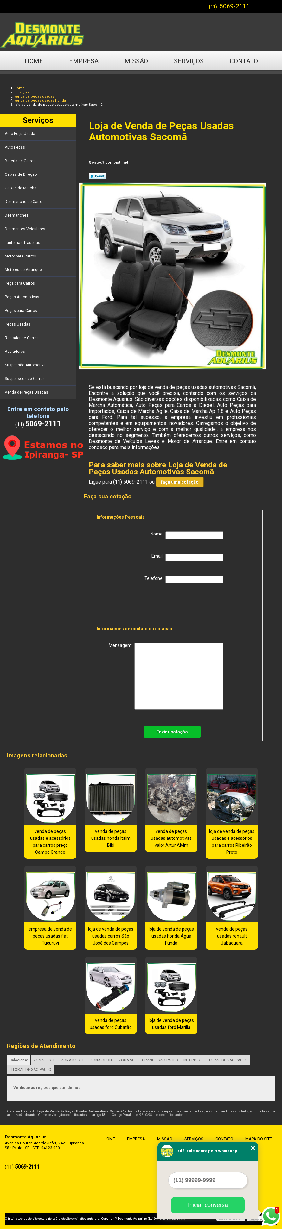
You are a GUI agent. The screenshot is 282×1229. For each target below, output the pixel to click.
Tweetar (97, 176)
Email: (187, 557)
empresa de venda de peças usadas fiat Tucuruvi (50, 936)
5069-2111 (235, 6)
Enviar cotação (172, 731)
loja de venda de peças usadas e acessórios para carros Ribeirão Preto (231, 842)
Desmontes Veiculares (25, 229)
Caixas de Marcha (21, 188)
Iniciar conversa (208, 1205)
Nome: (187, 535)
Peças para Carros (21, 310)
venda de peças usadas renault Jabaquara (231, 936)
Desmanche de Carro (24, 202)
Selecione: (19, 1060)
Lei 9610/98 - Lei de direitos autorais (161, 1115)
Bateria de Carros (20, 161)
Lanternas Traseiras (23, 242)
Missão (136, 61)
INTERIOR (191, 1060)
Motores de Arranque (24, 270)
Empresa (84, 61)
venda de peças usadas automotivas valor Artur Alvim (171, 838)
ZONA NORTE (73, 1060)
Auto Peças (15, 147)
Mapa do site (258, 1139)
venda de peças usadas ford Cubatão (111, 1024)
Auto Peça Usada (20, 133)
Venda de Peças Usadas (27, 392)
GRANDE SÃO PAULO (160, 1060)
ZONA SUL (128, 1060)
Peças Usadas (18, 324)
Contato (244, 61)
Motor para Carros (21, 256)
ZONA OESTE (101, 1060)
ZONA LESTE (44, 1060)
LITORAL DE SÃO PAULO (226, 1060)
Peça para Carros (20, 283)
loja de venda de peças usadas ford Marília (171, 1024)
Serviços (189, 61)
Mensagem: (166, 676)
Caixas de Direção (21, 174)
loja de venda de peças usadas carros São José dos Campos (110, 936)
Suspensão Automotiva (26, 365)
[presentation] (137, 605)
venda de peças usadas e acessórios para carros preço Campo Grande (50, 842)
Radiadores (15, 351)
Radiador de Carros (22, 338)
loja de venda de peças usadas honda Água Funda (171, 936)
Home (34, 61)
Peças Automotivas (22, 297)
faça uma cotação (180, 482)
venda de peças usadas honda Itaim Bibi (111, 838)
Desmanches (17, 215)
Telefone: (183, 579)
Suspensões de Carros (25, 379)
